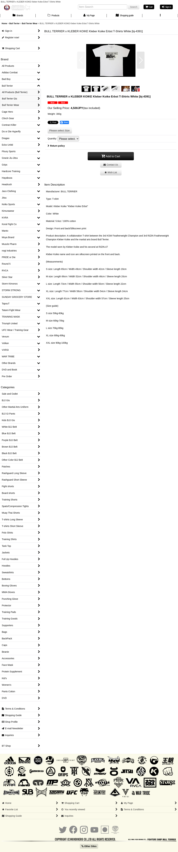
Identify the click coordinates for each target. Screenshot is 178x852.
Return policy (56, 145)
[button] (160, 15)
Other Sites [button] (89, 846)
